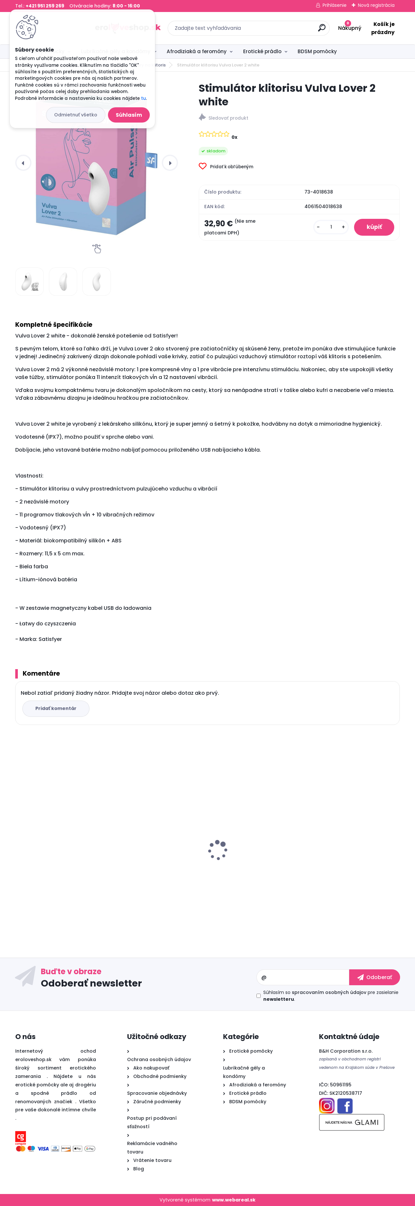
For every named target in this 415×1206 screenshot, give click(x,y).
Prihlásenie (335, 5)
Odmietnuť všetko (75, 115)
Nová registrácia (376, 5)
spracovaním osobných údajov (329, 992)
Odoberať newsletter (91, 983)
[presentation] (23, 163)
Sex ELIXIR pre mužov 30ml (246, 846)
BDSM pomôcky (317, 51)
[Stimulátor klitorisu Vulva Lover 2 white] (96, 162)
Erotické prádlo (262, 51)
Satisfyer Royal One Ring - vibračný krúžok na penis (150, 849)
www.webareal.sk (233, 1200)
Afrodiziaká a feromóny (197, 51)
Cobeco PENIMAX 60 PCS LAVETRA (354, 859)
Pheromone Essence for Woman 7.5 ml (59, 849)
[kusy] (330, 227)
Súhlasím (129, 115)
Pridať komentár (56, 708)
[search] (278, 30)
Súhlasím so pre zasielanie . (330, 995)
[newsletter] (375, 977)
